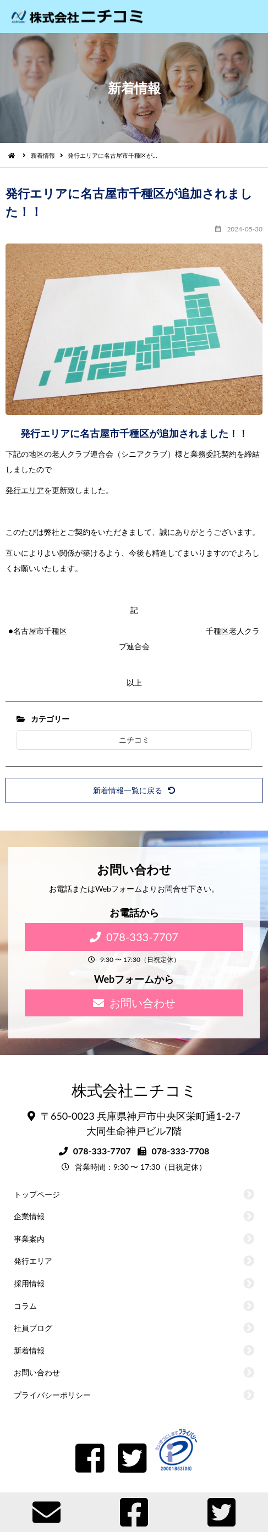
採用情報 (29, 1283)
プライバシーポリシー (52, 1395)
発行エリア (25, 490)
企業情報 (29, 1216)
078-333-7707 (134, 936)
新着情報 (43, 155)
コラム (25, 1305)
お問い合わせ (134, 1002)
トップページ (37, 1194)
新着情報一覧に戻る (134, 790)
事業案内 (29, 1238)
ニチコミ (134, 739)
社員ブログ (33, 1327)
